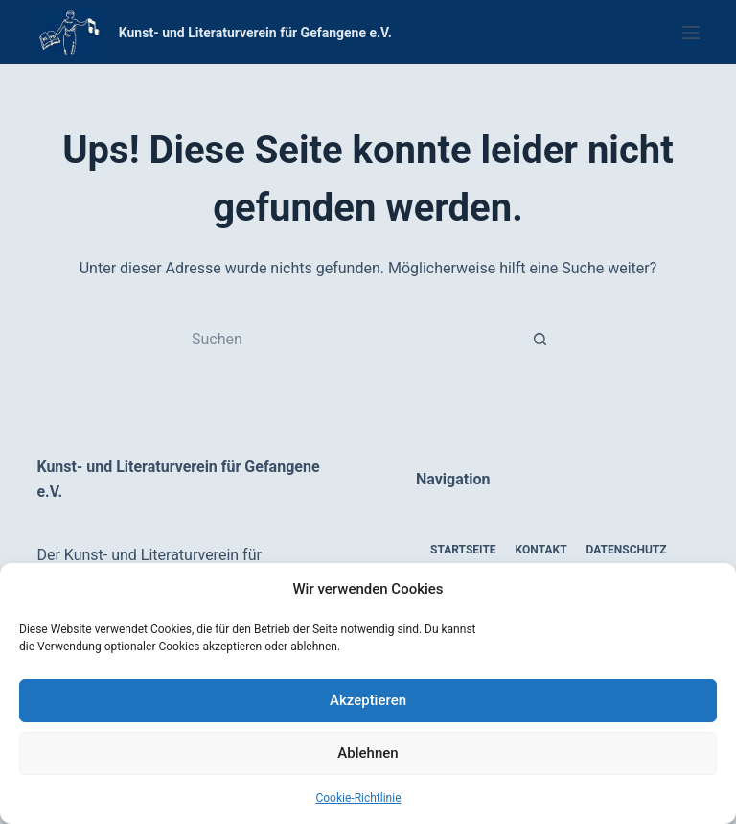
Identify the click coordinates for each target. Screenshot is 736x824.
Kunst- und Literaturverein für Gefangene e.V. (255, 32)
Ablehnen (367, 753)
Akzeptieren (368, 700)
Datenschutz (626, 549)
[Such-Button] (540, 338)
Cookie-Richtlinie (358, 798)
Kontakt (541, 549)
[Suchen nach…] (348, 338)
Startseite (463, 549)
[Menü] (691, 32)
